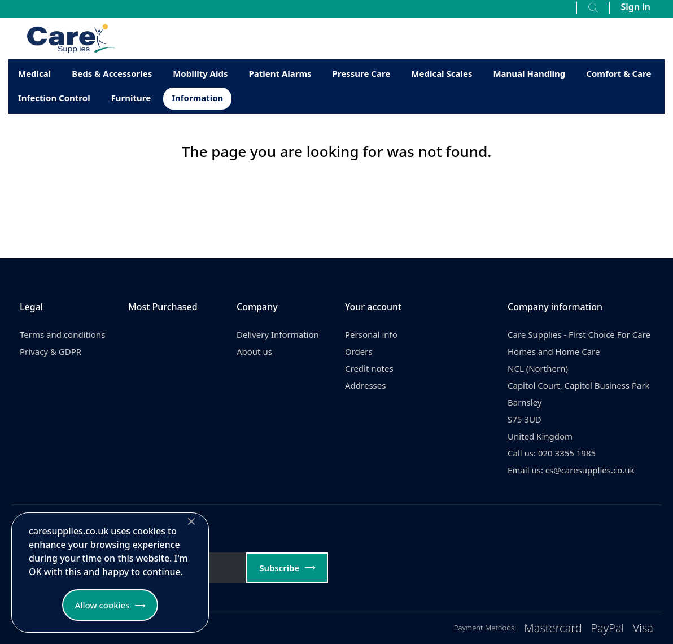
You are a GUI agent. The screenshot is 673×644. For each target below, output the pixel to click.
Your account (373, 307)
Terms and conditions (62, 334)
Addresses (365, 385)
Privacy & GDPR (50, 351)
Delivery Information (278, 334)
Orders (359, 351)
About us (254, 351)
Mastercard (553, 628)
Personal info (371, 334)
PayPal (607, 628)
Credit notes (369, 368)
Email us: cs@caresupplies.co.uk (571, 470)
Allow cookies (102, 605)
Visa (643, 628)
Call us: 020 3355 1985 (552, 453)
